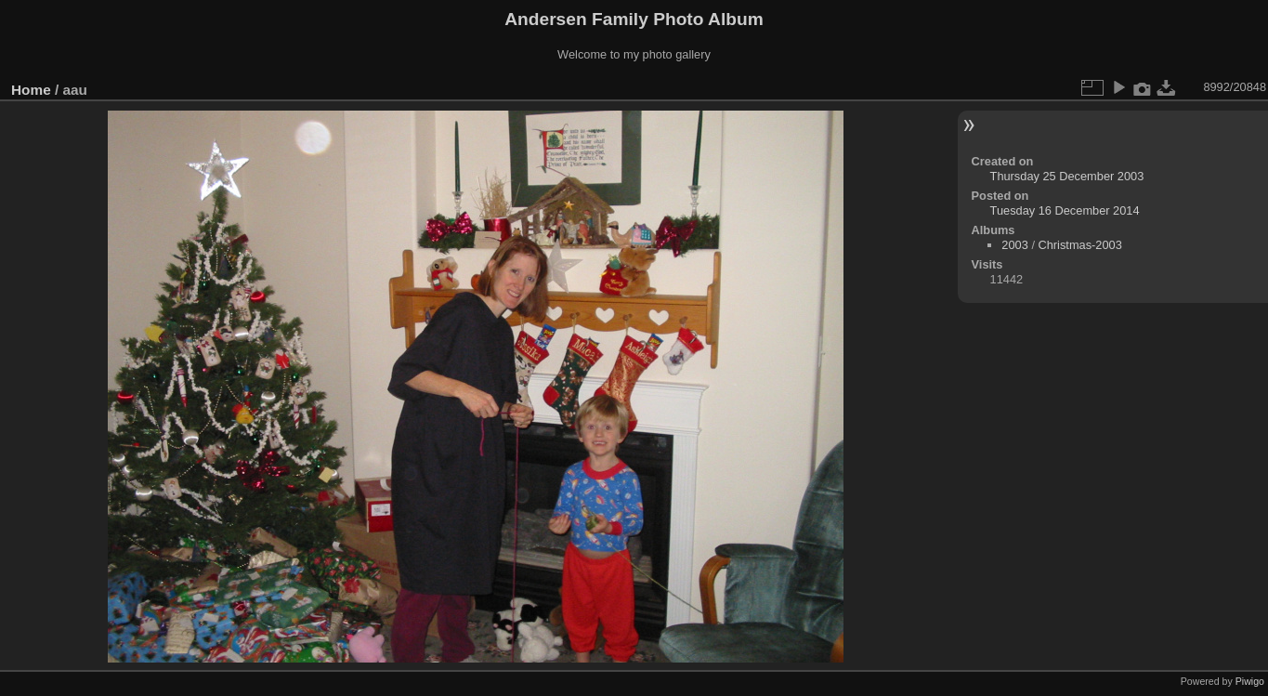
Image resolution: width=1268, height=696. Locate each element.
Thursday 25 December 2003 (1067, 176)
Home (31, 90)
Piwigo (1249, 681)
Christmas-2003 (1080, 245)
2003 (1014, 245)
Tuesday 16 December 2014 (1065, 210)
